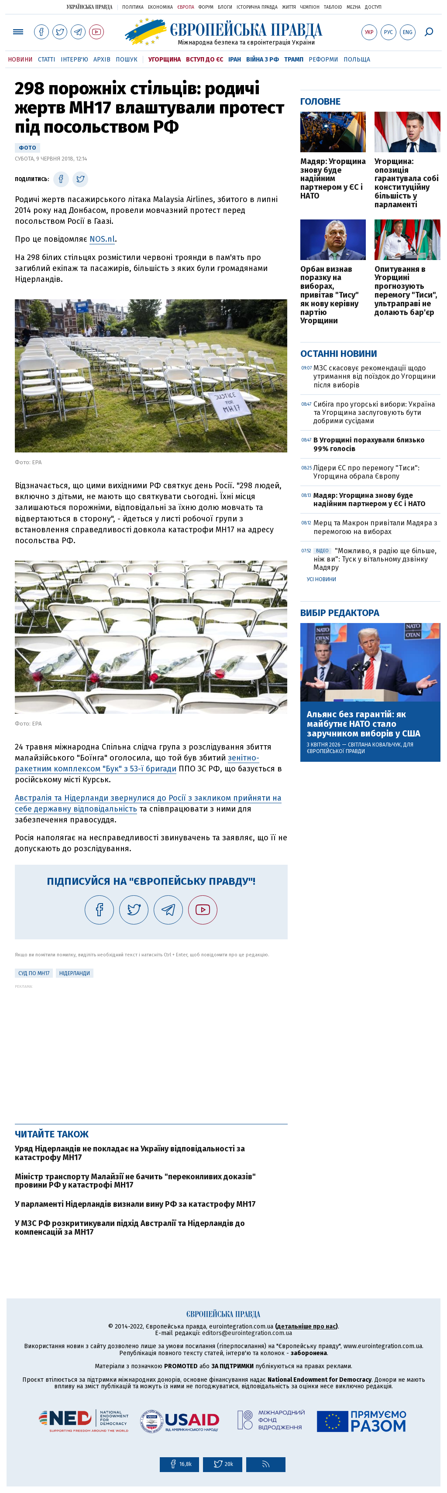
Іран (234, 59)
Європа (185, 7)
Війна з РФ (262, 59)
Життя (289, 7)
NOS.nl (102, 239)
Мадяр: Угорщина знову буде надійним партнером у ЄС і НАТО (333, 179)
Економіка (160, 7)
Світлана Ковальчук (374, 745)
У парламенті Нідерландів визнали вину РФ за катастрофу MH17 (135, 1204)
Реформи (323, 59)
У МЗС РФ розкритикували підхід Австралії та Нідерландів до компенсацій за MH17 (130, 1228)
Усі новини (321, 579)
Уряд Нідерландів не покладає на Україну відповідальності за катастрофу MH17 (130, 1153)
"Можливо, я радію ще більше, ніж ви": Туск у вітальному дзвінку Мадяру (375, 559)
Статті (46, 59)
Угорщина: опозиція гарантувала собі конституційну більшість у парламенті (407, 183)
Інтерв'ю (74, 59)
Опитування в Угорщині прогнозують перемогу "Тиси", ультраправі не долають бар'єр (406, 291)
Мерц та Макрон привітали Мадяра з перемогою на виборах (375, 527)
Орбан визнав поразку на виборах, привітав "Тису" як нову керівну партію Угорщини (329, 295)
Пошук (127, 59)
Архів (101, 59)
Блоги (225, 7)
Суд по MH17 (33, 973)
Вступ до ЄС (204, 59)
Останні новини (338, 354)
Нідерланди (74, 973)
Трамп (293, 59)
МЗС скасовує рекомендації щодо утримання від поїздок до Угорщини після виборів (374, 376)
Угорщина (164, 59)
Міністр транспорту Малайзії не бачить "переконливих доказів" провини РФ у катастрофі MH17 (135, 1181)
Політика (133, 7)
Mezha (354, 7)
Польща (357, 59)
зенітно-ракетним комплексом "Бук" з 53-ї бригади (137, 763)
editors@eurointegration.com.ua (247, 1333)
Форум (206, 7)
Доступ (373, 7)
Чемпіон (310, 7)
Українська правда (89, 6)
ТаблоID (333, 7)
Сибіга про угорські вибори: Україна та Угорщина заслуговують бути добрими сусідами (374, 412)
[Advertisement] (151, 1050)
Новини (20, 59)
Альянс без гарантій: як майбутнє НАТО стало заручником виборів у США (363, 723)
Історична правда (257, 7)
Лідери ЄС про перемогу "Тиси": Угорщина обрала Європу (366, 472)
